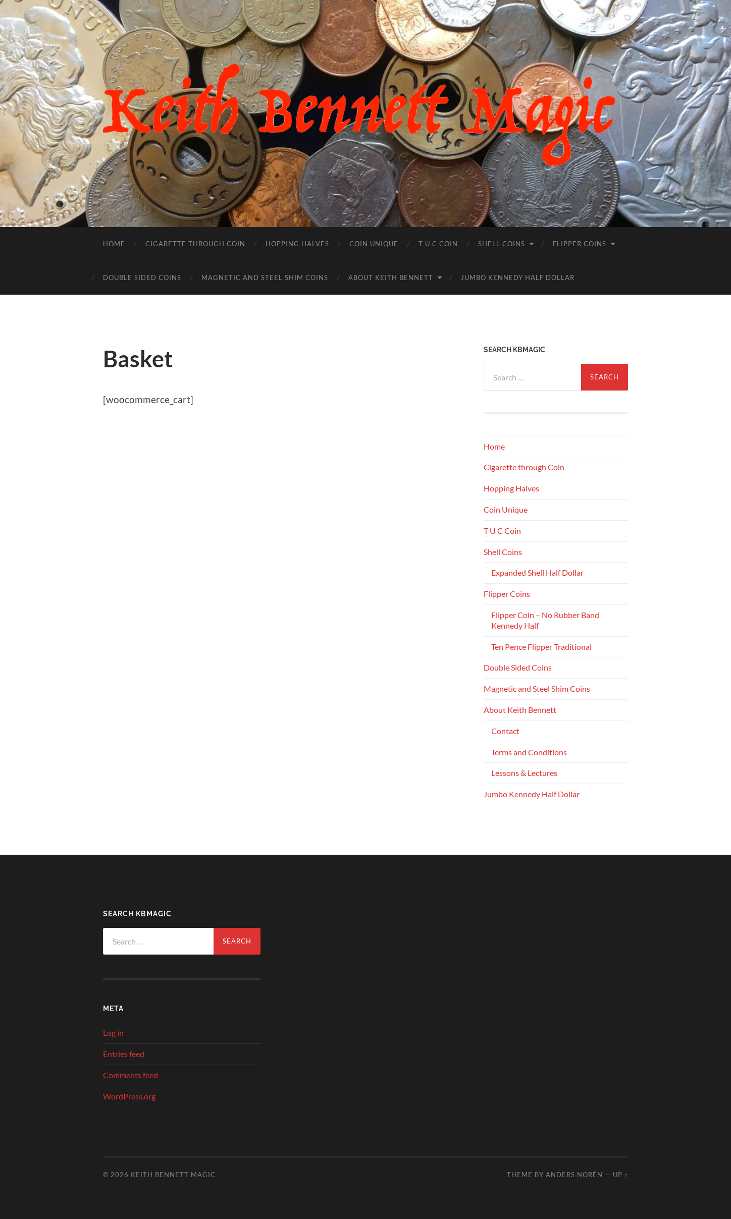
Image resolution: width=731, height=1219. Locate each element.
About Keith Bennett (390, 277)
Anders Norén (574, 1175)
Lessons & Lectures (524, 773)
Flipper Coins (579, 244)
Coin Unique (373, 244)
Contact (505, 731)
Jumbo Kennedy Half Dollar (518, 277)
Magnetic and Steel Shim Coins (264, 277)
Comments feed (130, 1075)
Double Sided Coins (142, 277)
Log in (113, 1032)
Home (114, 244)
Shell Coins (501, 244)
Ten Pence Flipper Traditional (541, 646)
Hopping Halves (297, 244)
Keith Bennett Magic (173, 1175)
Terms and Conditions (529, 752)
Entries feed (123, 1054)
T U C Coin (438, 244)
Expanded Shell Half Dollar (537, 572)
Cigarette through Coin (195, 244)
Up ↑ (620, 1175)
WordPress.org (129, 1096)
